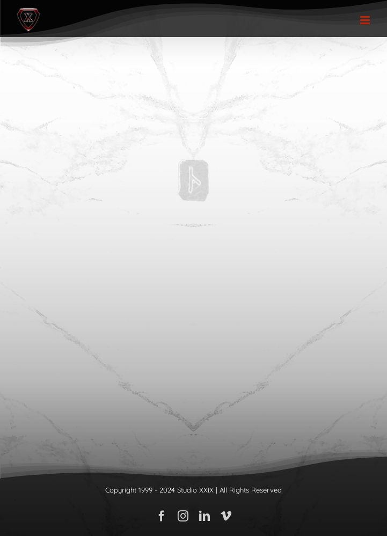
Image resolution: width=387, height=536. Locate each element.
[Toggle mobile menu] (365, 20)
